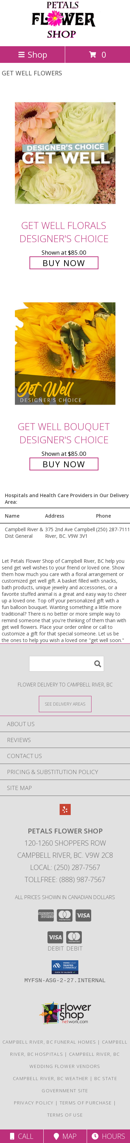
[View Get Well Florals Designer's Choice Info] (65, 152)
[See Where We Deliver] (65, 703)
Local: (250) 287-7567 (65, 867)
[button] (65, 967)
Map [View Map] (65, 1136)
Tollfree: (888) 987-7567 (65, 879)
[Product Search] (66, 664)
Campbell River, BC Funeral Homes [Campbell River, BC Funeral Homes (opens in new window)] (49, 1042)
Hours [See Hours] (108, 1136)
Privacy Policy (34, 1103)
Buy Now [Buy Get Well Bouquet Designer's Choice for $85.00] (64, 464)
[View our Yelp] (65, 813)
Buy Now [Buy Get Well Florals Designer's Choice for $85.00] (64, 263)
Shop (32, 54)
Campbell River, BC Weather (50, 1078)
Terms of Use (65, 1115)
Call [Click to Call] (21, 1136)
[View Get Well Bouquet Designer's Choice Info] (65, 353)
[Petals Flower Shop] (65, 36)
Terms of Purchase (86, 1103)
